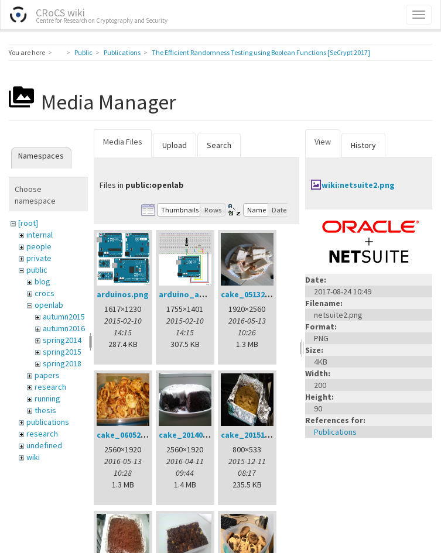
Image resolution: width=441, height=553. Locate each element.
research (50, 387)
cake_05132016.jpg (257, 294)
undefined (44, 445)
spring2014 (62, 340)
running (47, 398)
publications (47, 422)
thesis (45, 410)
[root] (28, 223)
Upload (174, 145)
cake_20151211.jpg (257, 435)
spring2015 (62, 351)
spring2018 (62, 363)
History (363, 145)
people (39, 246)
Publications (122, 52)
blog (42, 281)
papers (47, 375)
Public (83, 52)
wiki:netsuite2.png (358, 185)
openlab (49, 305)
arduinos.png (123, 294)
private (39, 258)
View (322, 141)
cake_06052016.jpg (133, 435)
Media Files (122, 141)
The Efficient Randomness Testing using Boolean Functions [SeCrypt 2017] (261, 52)
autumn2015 (64, 316)
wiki (33, 457)
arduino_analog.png (199, 294)
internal (39, 234)
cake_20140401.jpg (195, 435)
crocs (44, 293)
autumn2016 (64, 328)
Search (219, 145)
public (36, 270)
